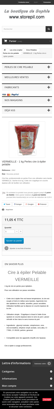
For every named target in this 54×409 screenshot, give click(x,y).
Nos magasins (14, 100)
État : (4, 174)
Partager (18, 204)
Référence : (6, 170)
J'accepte (47, 399)
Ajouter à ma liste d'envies (20, 248)
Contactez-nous (23, 2)
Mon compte (9, 385)
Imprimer (9, 210)
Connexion (47, 2)
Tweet (7, 204)
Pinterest (42, 204)
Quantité (8, 228)
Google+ (30, 204)
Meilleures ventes (17, 77)
